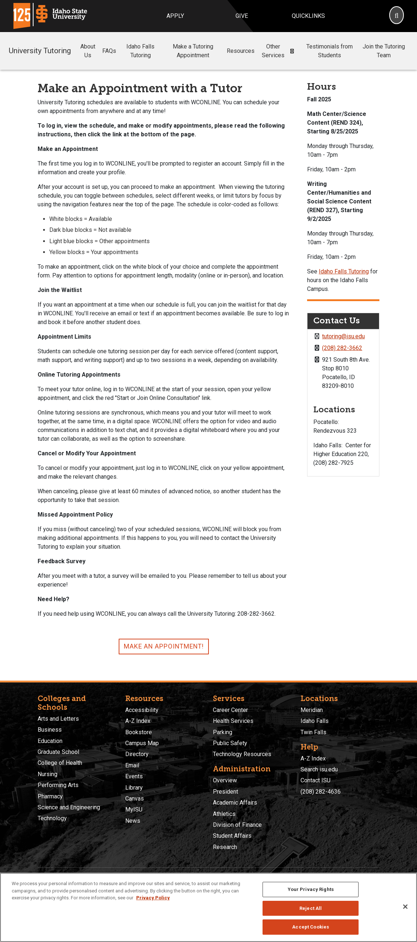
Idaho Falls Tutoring (140, 51)
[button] (292, 51)
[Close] (405, 907)
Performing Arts (58, 785)
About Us (87, 51)
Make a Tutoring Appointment (193, 51)
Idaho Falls (315, 720)
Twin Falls (313, 732)
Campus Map (142, 743)
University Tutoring (40, 50)
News (132, 820)
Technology (52, 818)
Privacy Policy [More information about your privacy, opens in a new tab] (153, 897)
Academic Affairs (235, 802)
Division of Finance (237, 824)
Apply (175, 15)
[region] (208, 907)
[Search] (396, 16)
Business (50, 729)
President (225, 791)
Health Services (233, 720)
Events (134, 776)
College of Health (60, 762)
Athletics (224, 813)
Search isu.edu (319, 769)
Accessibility (141, 709)
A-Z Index (137, 720)
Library (134, 787)
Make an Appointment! (164, 646)
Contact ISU (315, 780)
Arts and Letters (58, 718)
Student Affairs (232, 835)
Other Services (279, 51)
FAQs (109, 50)
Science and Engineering (69, 807)
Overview (225, 780)
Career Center (230, 709)
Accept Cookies (310, 927)
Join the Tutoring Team (384, 51)
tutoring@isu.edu (343, 336)
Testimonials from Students (329, 51)
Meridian (312, 709)
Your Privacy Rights (311, 889)
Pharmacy (50, 796)
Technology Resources (242, 754)
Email (132, 765)
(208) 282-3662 (342, 348)
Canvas (134, 798)
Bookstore (138, 732)
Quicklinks (308, 15)
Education (50, 740)
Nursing (47, 774)
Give (242, 15)
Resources (241, 50)
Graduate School (58, 751)
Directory (137, 754)
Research (225, 847)
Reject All (310, 908)
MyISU (133, 809)
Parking (222, 732)
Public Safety (230, 743)
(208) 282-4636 (321, 791)
